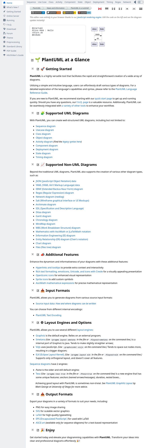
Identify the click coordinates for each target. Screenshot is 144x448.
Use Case (42, 2)
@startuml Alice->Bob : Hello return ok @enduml (58, 40)
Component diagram (47, 148)
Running (8, 20)
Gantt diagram (43, 219)
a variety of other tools (74, 108)
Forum (7, 33)
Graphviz (40, 338)
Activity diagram (44, 144)
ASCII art (40, 425)
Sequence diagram (45, 129)
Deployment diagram (47, 152)
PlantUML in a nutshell (80, 8)
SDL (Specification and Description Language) (60, 211)
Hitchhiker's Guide (12, 55)
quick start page (103, 101)
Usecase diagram (45, 133)
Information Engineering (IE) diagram (55, 238)
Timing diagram (44, 160)
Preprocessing (11, 42)
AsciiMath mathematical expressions (55, 286)
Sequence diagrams (40, 366)
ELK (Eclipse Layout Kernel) (50, 357)
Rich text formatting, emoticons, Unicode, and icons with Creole (69, 274)
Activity (59, 2)
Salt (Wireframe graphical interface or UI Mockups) (62, 203)
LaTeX (39, 417)
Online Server (10, 16)
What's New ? (10, 7)
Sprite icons (42, 282)
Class (51, 2)
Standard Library (12, 46)
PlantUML (36, 8)
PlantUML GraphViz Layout (119, 386)
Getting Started (11, 11)
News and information (56, 8)
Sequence (31, 2)
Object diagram (44, 140)
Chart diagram (43, 246)
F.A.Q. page (82, 105)
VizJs (38, 350)
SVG (38, 414)
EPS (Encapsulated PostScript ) (52, 421)
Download (9, 29)
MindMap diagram (45, 226)
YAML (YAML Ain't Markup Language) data (58, 188)
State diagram (43, 156)
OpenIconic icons (45, 278)
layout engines (85, 332)
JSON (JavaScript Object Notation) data (56, 184)
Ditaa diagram (43, 215)
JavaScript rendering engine (89, 17)
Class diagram (43, 137)
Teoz (38, 376)
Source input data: (66, 306)
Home (7, 3)
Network (127, 2)
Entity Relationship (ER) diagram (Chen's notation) (62, 242)
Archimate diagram (46, 207)
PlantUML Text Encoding (48, 318)
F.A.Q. (7, 24)
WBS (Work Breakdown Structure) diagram (58, 230)
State (80, 2)
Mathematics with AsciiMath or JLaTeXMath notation (63, 234)
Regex (118, 2)
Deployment (98, 2)
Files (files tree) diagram (48, 250)
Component (70, 2)
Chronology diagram (47, 223)
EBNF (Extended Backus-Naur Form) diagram (59, 192)
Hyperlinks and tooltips (48, 270)
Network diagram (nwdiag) (50, 199)
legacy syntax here (72, 144)
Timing (110, 2)
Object (88, 2)
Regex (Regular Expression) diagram (55, 195)
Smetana (40, 342)
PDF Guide (9, 50)
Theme (7, 37)
